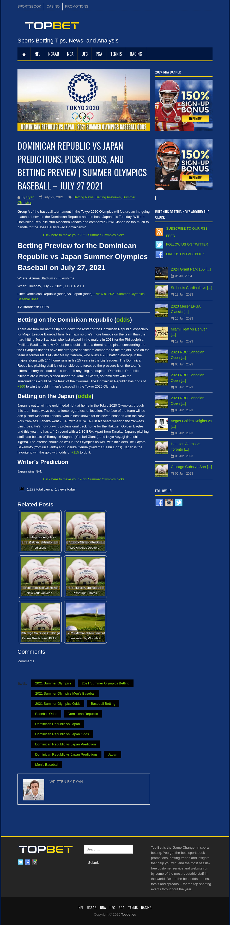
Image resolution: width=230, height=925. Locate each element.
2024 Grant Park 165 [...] (191, 269)
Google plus (34, 862)
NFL (37, 54)
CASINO (53, 6)
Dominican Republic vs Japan (57, 724)
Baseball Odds (46, 714)
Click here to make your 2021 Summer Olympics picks (83, 235)
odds (123, 319)
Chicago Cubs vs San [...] (191, 467)
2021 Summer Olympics (53, 683)
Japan (112, 754)
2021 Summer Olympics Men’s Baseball (65, 693)
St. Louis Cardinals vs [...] (191, 288)
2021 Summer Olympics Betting (106, 683)
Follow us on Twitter (187, 244)
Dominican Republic (83, 714)
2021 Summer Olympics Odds (57, 704)
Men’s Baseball (46, 765)
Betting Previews (108, 197)
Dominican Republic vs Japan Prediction (65, 744)
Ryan (30, 197)
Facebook (27, 862)
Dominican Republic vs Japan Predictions (66, 754)
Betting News (84, 197)
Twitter (20, 862)
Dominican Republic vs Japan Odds (62, 734)
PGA (99, 54)
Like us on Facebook (185, 254)
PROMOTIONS (76, 6)
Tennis (116, 54)
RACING (136, 54)
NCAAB (53, 54)
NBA (70, 54)
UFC (85, 54)
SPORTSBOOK (29, 6)
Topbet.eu (128, 914)
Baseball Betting (103, 704)
